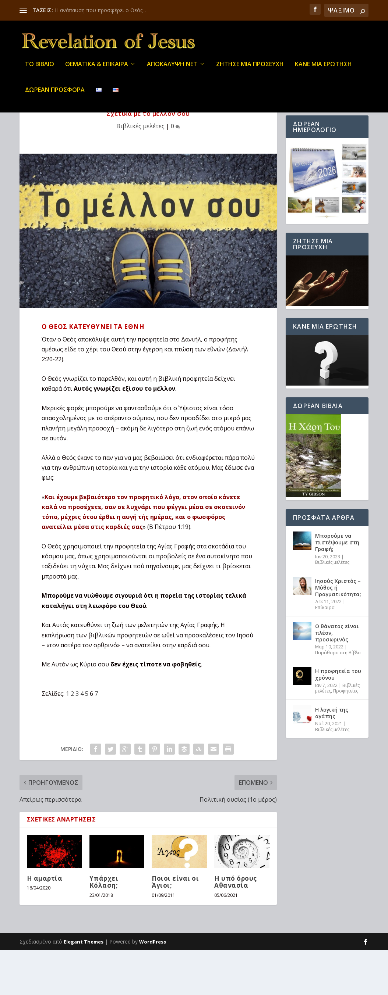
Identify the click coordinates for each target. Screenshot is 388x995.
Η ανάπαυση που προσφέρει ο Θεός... (100, 10)
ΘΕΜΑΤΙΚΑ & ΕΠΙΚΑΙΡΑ (96, 69)
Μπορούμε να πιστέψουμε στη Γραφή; (337, 587)
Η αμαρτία (45, 923)
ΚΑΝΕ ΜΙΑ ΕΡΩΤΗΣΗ (323, 69)
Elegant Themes (83, 986)
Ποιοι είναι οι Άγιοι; (175, 926)
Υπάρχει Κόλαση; (104, 926)
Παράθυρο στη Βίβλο (338, 697)
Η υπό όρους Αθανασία (235, 926)
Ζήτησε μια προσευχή (250, 69)
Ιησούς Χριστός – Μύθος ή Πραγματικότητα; (338, 632)
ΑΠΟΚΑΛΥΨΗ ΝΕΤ (172, 69)
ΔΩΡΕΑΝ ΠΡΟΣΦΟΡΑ (55, 95)
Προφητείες (345, 736)
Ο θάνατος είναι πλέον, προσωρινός (337, 677)
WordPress (152, 986)
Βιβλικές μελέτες (140, 171)
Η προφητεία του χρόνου (338, 719)
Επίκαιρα (325, 652)
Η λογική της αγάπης (331, 758)
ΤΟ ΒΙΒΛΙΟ (39, 69)
